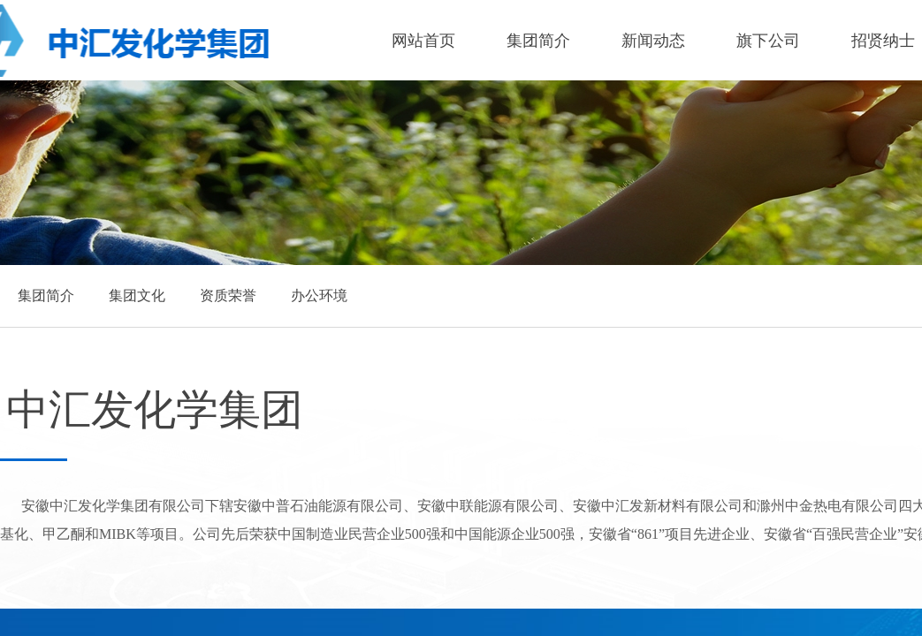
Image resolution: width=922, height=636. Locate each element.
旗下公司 (768, 40)
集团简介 (538, 40)
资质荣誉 (228, 295)
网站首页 (423, 40)
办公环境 (319, 295)
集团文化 (137, 295)
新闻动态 (653, 40)
